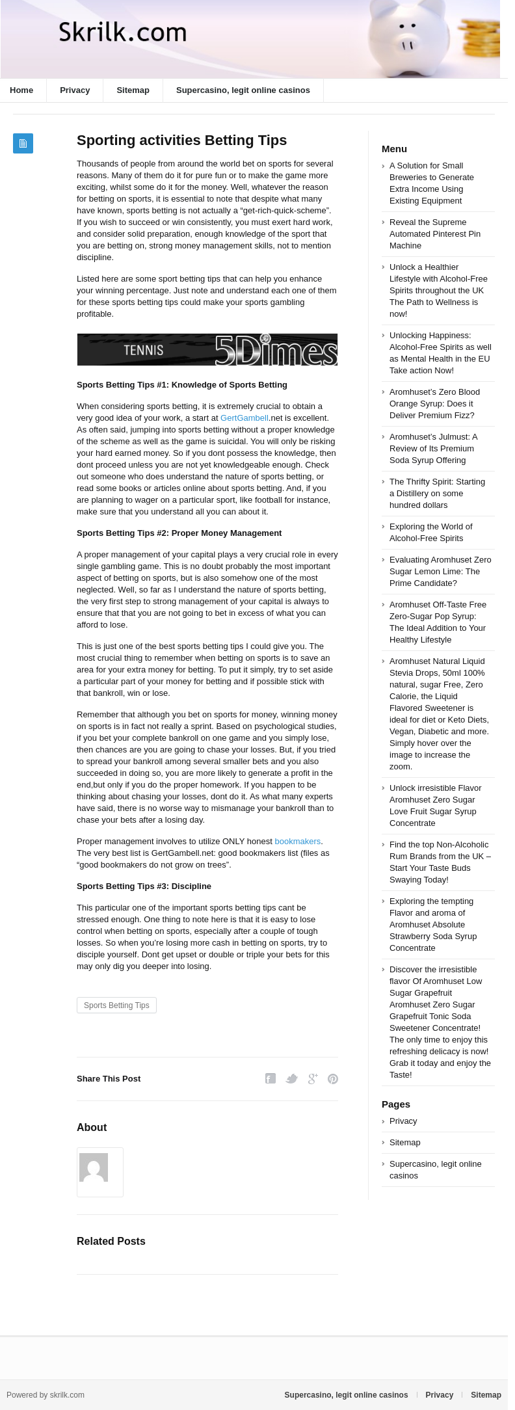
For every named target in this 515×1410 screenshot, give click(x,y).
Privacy (75, 90)
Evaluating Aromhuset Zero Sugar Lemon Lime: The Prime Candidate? (441, 571)
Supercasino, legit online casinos (243, 90)
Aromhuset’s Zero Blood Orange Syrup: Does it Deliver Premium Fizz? (435, 403)
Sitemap (133, 90)
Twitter (291, 1078)
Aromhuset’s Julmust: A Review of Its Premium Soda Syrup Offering (433, 448)
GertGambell (244, 418)
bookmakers (297, 841)
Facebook (270, 1078)
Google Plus (313, 1078)
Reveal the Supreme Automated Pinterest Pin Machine (435, 233)
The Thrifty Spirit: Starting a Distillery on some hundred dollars (437, 493)
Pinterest (333, 1078)
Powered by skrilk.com (46, 1395)
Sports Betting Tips (117, 1005)
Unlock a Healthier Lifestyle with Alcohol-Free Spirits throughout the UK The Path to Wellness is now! (439, 290)
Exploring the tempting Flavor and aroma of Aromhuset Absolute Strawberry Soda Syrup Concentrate (433, 924)
